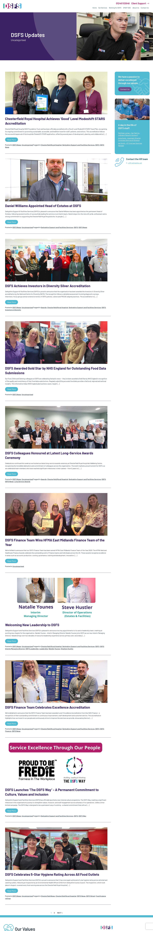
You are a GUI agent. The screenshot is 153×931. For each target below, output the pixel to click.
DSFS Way (82, 816)
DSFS (97, 145)
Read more (11, 139)
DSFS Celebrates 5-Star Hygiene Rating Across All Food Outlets (52, 874)
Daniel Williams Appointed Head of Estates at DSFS (43, 206)
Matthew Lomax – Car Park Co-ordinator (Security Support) (129, 134)
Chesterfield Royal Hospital (51, 145)
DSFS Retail (90, 896)
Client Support (138, 3)
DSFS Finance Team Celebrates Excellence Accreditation (47, 707)
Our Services (102, 8)
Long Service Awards (22, 481)
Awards (44, 307)
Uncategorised (27, 145)
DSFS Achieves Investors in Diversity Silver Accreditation (47, 286)
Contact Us (145, 8)
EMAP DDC (127, 8)
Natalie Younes (54, 649)
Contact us (124, 89)
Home (94, 8)
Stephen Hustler (67, 649)
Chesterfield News (48, 896)
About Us (135, 8)
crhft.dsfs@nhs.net (135, 163)
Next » (60, 913)
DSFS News (17, 145)
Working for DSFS (115, 8)
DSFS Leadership (32, 649)
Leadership (43, 649)
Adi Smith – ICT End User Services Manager (130, 144)
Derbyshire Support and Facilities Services (78, 145)
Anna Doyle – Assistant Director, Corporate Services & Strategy (129, 139)
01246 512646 (123, 3)
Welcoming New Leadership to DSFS (32, 625)
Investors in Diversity (13, 310)
